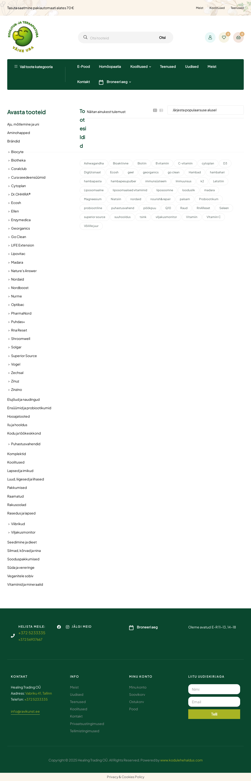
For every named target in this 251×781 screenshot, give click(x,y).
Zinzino (16, 389)
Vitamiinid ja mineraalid (25, 584)
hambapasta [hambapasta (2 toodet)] (93, 181)
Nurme (16, 296)
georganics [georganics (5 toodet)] (151, 172)
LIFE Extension (22, 245)
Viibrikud (18, 523)
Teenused (237, 8)
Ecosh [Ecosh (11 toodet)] (114, 172)
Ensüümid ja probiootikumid (29, 408)
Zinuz (15, 381)
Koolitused (217, 8)
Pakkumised (17, 487)
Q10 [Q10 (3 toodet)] (168, 208)
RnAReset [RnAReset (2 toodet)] (203, 208)
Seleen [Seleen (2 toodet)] (224, 208)
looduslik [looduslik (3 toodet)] (188, 190)
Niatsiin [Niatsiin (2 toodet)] (116, 199)
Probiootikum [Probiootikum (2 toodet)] (208, 199)
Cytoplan (18, 185)
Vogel (15, 364)
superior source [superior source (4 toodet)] (94, 217)
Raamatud (15, 496)
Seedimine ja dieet (22, 542)
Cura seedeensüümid (28, 177)
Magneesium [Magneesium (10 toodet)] (93, 199)
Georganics (20, 228)
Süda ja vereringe (21, 567)
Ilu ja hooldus (17, 424)
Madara (17, 262)
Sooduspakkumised (23, 559)
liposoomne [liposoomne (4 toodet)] (164, 190)
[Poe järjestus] (205, 110)
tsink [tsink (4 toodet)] (143, 217)
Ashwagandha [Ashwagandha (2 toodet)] (94, 163)
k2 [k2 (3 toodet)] (202, 181)
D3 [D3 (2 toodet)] (225, 163)
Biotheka (18, 160)
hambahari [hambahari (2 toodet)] (217, 172)
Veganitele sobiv (20, 576)
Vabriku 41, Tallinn (38, 693)
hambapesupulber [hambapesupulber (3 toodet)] (123, 181)
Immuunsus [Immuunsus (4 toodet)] (183, 181)
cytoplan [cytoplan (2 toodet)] (208, 163)
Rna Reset (19, 330)
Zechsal (17, 372)
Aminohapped (18, 132)
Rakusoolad (16, 504)
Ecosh (16, 202)
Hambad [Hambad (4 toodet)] (195, 172)
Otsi (162, 37)
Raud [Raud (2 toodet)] (184, 208)
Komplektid (16, 453)
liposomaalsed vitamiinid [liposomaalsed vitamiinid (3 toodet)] (130, 190)
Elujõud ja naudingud (23, 399)
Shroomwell (20, 338)
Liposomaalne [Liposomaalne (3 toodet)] (94, 190)
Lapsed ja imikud (20, 470)
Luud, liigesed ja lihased (25, 479)
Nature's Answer (24, 270)
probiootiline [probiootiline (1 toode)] (93, 208)
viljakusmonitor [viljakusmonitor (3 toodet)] (166, 217)
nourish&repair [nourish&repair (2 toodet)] (160, 199)
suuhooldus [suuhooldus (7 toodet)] (122, 217)
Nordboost (19, 287)
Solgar (16, 347)
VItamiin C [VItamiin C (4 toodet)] (214, 217)
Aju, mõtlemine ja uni (23, 124)
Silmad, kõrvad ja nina (24, 550)
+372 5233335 (31, 632)
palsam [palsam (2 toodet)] (185, 199)
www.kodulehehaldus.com (181, 760)
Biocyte (17, 151)
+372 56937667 (30, 639)
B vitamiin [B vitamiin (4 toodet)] (162, 163)
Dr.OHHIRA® (21, 194)
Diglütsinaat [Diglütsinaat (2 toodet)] (92, 172)
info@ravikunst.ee (25, 711)
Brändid (13, 141)
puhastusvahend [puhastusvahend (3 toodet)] (122, 208)
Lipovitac (18, 253)
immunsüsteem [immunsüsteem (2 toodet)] (156, 181)
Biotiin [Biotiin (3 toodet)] (142, 163)
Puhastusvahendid (25, 444)
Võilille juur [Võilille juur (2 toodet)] (91, 226)
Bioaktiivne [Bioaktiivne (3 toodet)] (120, 163)
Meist (199, 8)
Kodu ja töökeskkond (24, 433)
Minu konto (141, 676)
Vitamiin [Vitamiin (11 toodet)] (191, 217)
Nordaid (17, 279)
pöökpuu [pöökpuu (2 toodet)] (149, 208)
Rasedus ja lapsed (21, 513)
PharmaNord (21, 313)
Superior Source (24, 355)
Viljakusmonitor (23, 532)
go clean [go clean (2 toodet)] (174, 172)
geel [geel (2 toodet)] (131, 172)
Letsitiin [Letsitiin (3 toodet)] (218, 181)
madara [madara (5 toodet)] (209, 190)
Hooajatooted (18, 416)
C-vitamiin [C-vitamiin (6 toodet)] (185, 163)
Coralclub (19, 168)
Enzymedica (21, 220)
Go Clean (18, 236)
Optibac (17, 304)
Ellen (15, 211)
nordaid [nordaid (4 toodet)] (135, 199)
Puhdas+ (18, 321)
